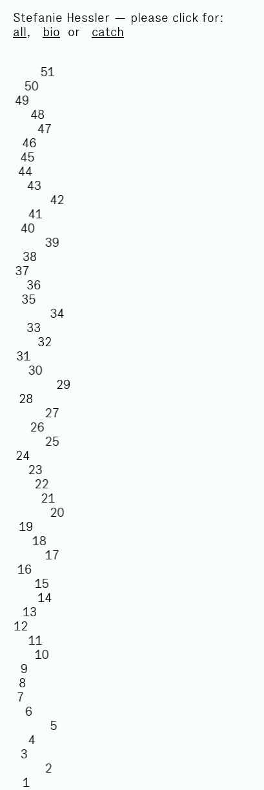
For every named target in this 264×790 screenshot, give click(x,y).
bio (51, 31)
